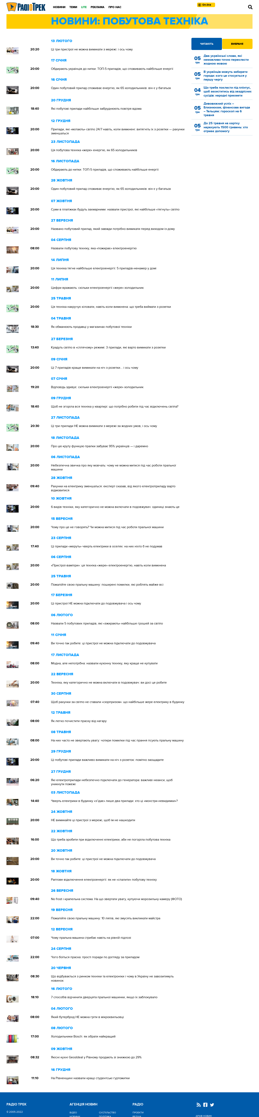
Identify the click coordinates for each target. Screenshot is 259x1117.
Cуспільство (107, 1112)
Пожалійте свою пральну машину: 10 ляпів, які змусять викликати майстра (105, 918)
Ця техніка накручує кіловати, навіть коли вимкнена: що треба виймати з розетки (111, 307)
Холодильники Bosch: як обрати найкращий (83, 1036)
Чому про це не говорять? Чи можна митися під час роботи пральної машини (107, 527)
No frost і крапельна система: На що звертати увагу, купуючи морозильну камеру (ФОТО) (116, 899)
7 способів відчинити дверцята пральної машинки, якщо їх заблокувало (104, 997)
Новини (59, 7)
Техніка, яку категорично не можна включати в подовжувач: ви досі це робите (109, 683)
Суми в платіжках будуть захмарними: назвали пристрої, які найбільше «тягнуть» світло (115, 209)
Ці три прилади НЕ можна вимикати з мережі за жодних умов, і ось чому (104, 426)
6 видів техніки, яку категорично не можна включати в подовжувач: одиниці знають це (115, 507)
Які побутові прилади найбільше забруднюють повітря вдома (96, 109)
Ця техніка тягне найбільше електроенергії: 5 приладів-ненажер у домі (103, 268)
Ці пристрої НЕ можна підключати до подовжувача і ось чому (96, 603)
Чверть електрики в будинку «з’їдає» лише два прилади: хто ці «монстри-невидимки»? (114, 801)
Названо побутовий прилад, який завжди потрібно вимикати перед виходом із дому (113, 229)
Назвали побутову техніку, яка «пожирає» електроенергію (94, 248)
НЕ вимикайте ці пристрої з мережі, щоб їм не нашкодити (93, 820)
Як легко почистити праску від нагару (79, 721)
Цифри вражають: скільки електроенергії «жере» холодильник (97, 288)
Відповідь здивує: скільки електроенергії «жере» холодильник (97, 387)
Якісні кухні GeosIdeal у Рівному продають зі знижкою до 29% (96, 1057)
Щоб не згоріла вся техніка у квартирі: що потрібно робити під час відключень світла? (114, 407)
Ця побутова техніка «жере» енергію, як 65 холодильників (94, 150)
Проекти (138, 1112)
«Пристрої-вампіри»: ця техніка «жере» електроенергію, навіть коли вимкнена (108, 565)
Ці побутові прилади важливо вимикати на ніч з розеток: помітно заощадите (107, 760)
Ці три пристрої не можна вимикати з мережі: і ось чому (92, 49)
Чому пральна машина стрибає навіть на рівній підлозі (91, 938)
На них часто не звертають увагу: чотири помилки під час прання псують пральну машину (117, 740)
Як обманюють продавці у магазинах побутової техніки (91, 327)
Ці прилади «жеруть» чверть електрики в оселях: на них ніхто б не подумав (106, 546)
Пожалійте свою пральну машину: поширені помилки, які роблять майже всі (107, 585)
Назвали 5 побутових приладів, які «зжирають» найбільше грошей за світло (107, 623)
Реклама (97, 7)
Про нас (114, 7)
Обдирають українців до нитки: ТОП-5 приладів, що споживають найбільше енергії (112, 69)
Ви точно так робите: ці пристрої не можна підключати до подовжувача (103, 643)
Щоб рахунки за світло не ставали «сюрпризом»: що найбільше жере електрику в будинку (117, 702)
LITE (84, 7)
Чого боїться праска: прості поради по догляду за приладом (95, 957)
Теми (73, 7)
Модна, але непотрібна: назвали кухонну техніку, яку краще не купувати (104, 663)
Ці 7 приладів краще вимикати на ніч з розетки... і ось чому (94, 368)
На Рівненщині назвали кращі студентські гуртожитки (90, 1078)
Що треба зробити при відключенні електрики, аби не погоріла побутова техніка (110, 840)
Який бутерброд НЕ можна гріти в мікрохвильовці (87, 1017)
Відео (73, 1112)
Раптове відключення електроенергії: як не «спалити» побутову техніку (104, 880)
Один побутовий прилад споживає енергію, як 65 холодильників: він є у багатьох (111, 88)
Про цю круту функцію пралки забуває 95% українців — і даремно (99, 446)
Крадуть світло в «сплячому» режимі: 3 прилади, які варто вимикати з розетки (108, 347)
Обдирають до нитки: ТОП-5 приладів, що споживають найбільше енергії (105, 170)
